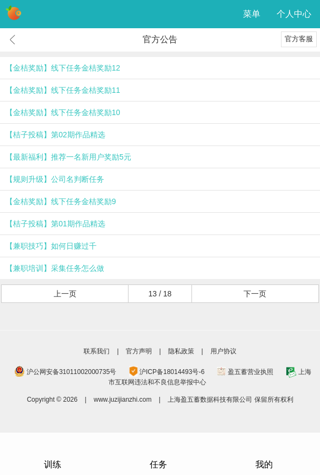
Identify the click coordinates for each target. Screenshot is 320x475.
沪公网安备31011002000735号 (71, 372)
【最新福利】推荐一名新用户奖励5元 (68, 157)
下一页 (255, 293)
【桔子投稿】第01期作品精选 (55, 223)
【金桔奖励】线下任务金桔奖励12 (62, 68)
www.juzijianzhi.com (123, 399)
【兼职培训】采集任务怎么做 (54, 268)
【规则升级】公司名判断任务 (54, 179)
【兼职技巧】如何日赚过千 (51, 246)
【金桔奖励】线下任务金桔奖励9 (60, 201)
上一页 (65, 293)
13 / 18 (160, 293)
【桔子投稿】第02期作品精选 (55, 134)
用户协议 (223, 351)
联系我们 (97, 351)
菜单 (251, 13)
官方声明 (139, 351)
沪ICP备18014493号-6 (171, 372)
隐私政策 (181, 351)
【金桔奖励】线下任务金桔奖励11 (62, 90)
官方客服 (299, 39)
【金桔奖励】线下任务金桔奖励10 (62, 112)
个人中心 (294, 13)
